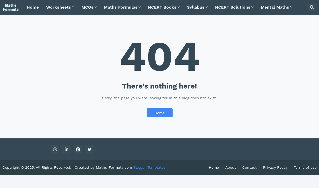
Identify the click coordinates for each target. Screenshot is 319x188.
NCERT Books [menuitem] (162, 7)
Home (160, 113)
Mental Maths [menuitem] (275, 7)
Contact (249, 167)
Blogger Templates (149, 167)
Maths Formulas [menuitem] (121, 7)
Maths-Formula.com (114, 167)
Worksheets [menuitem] (58, 7)
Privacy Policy (275, 167)
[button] (312, 7)
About (230, 167)
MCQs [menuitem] (87, 7)
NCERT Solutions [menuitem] (232, 7)
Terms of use (305, 167)
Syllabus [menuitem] (196, 7)
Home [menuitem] (33, 7)
